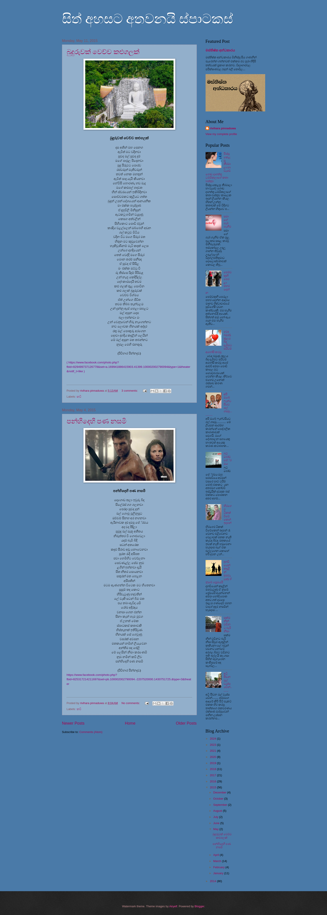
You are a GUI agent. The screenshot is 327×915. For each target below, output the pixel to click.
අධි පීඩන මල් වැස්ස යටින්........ (228, 682)
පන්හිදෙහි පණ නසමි (97, 421)
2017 (213, 775)
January (218, 873)
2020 (213, 757)
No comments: (131, 703)
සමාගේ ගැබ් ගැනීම (227, 221)
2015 (213, 787)
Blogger (199, 906)
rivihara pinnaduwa (223, 128)
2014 (213, 881)
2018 (213, 769)
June (216, 823)
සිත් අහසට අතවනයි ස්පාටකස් (147, 19)
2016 (213, 781)
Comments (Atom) (90, 732)
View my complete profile (221, 134)
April (216, 855)
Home (130, 723)
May (216, 829)
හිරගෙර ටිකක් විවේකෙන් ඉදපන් (228, 514)
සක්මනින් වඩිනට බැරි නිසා (227, 624)
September (220, 804)
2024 (213, 738)
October (218, 798)
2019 (213, 763)
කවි (79, 396)
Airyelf (173, 906)
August (218, 810)
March (217, 861)
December (220, 792)
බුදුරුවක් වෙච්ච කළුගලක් (103, 51)
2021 (213, 750)
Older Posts (186, 723)
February (219, 867)
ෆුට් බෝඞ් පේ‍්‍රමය (228, 458)
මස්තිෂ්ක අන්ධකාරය (220, 50)
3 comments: (129, 390)
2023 (213, 744)
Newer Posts (73, 723)
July (216, 817)
